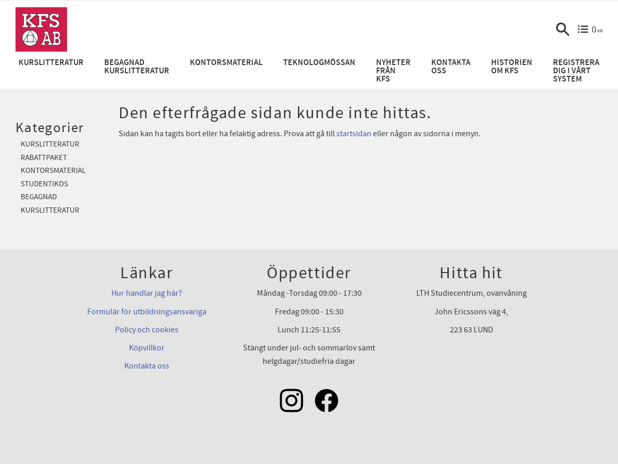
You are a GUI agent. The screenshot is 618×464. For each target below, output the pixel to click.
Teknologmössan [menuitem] (319, 62)
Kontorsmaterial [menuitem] (226, 62)
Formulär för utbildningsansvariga (146, 312)
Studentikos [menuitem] (44, 184)
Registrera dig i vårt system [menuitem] (576, 71)
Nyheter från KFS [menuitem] (393, 71)
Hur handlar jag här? (146, 293)
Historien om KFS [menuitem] (511, 66)
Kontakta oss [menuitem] (450, 66)
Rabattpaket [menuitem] (44, 158)
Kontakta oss (146, 366)
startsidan (353, 134)
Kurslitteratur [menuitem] (51, 62)
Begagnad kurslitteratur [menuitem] (136, 66)
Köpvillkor (147, 348)
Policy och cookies (146, 330)
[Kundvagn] (590, 29)
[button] (563, 29)
